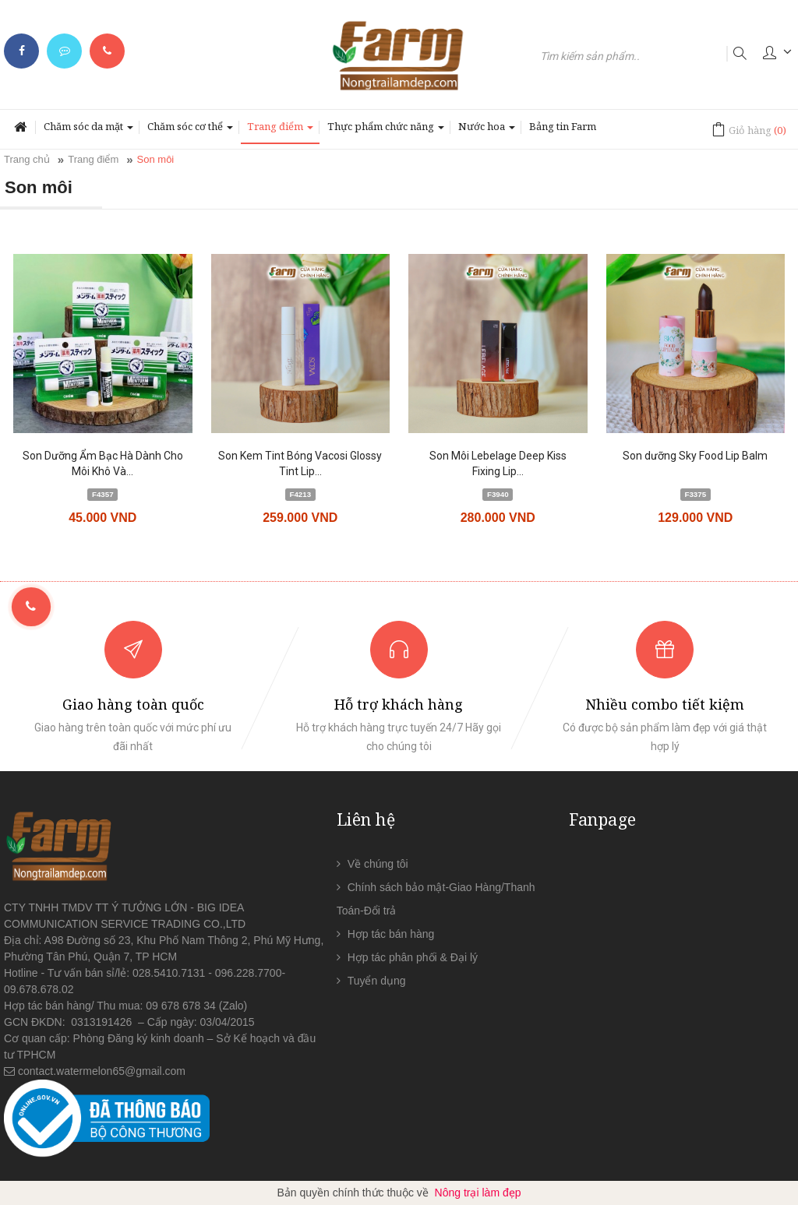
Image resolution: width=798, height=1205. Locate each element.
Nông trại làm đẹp (478, 1192)
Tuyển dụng (377, 980)
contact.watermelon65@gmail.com (101, 1071)
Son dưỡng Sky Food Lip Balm (695, 455)
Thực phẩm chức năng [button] (385, 131)
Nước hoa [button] (486, 131)
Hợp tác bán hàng (391, 934)
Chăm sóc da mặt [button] (88, 131)
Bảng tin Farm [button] (562, 126)
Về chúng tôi (378, 864)
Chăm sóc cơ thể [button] (190, 131)
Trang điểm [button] (280, 131)
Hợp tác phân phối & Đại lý (413, 957)
